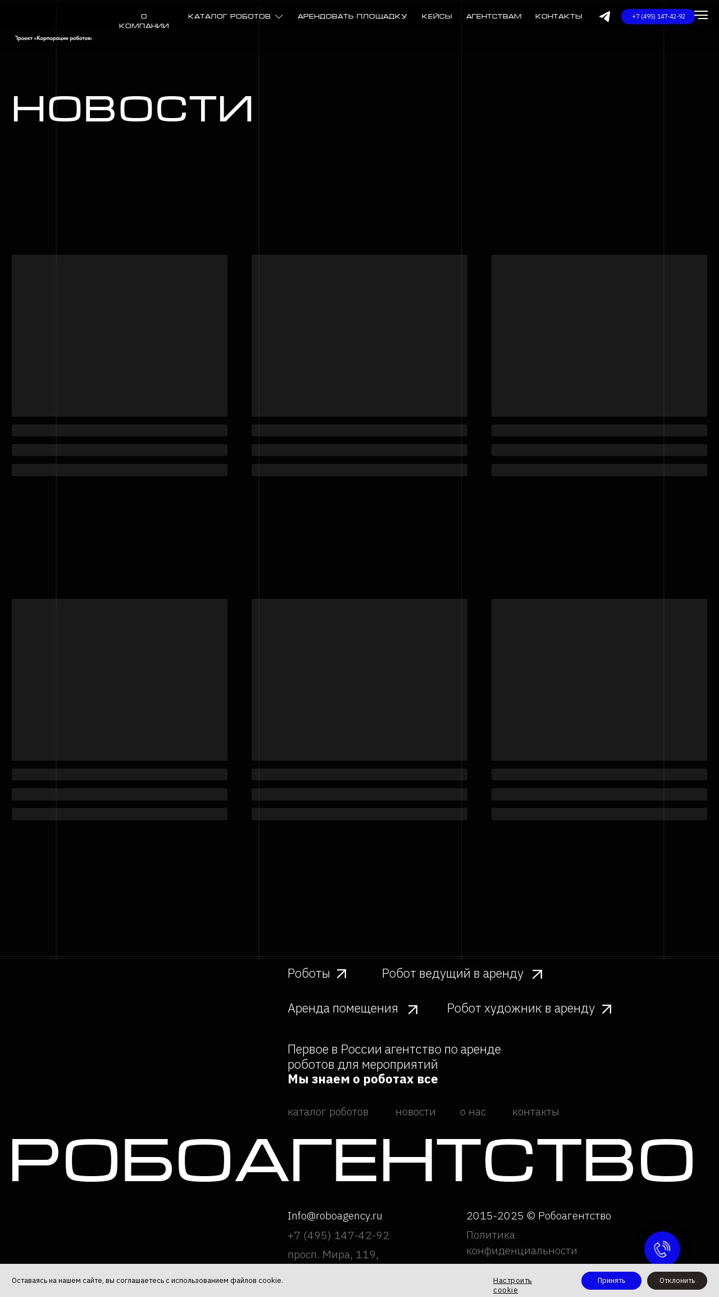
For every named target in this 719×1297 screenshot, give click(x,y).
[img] (279, 17)
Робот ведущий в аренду (453, 973)
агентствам (494, 16)
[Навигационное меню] (700, 15)
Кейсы (437, 16)
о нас (473, 1111)
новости (415, 1111)
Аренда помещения (343, 1008)
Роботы (309, 973)
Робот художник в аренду (521, 1008)
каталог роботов (229, 16)
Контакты (559, 16)
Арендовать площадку (352, 16)
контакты (535, 1111)
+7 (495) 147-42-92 (338, 1235)
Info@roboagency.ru (335, 1215)
